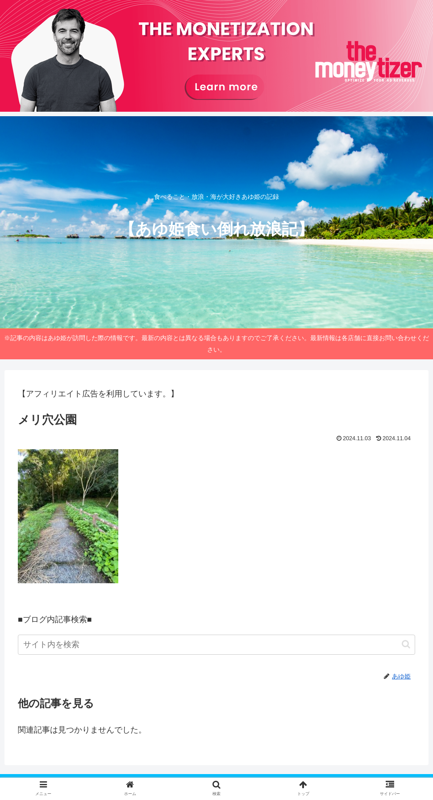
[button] (406, 644)
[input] (216, 645)
